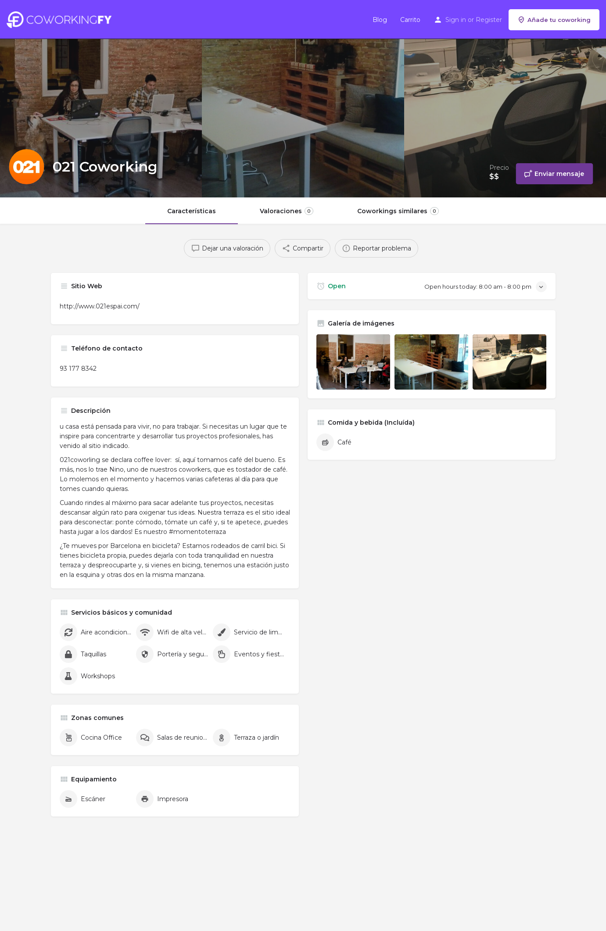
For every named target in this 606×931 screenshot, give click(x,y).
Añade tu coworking (554, 20)
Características (191, 211)
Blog (380, 20)
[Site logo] (61, 19)
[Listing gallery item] (353, 362)
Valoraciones (286, 211)
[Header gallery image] (101, 98)
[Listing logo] (26, 166)
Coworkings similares (398, 211)
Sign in (455, 20)
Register (489, 20)
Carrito (410, 20)
